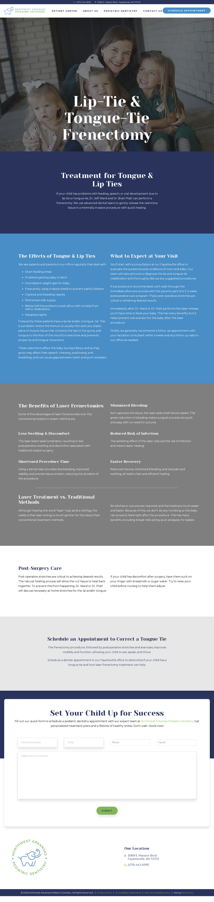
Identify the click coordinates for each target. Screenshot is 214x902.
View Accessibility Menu (157, 898)
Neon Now (187, 898)
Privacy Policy (104, 898)
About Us (90, 11)
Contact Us (152, 11)
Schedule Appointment (187, 10)
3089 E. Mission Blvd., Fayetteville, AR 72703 (117, 2)
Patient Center (64, 11)
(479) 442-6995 (82, 2)
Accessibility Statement (128, 898)
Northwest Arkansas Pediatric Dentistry (167, 721)
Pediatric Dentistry (120, 11)
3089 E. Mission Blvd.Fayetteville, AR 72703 (143, 863)
